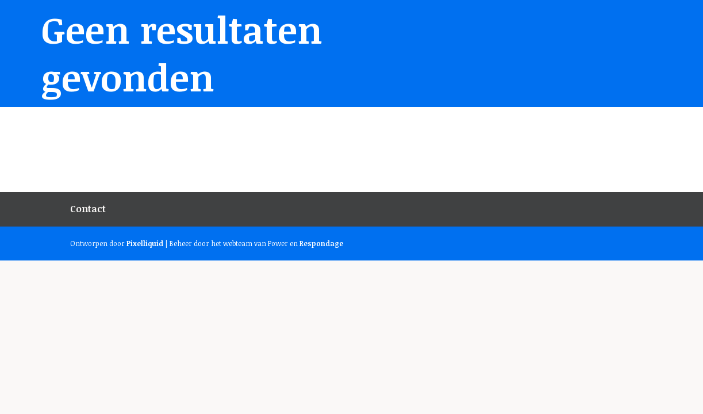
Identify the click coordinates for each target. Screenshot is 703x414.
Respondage (321, 243)
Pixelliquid (144, 243)
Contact (88, 208)
